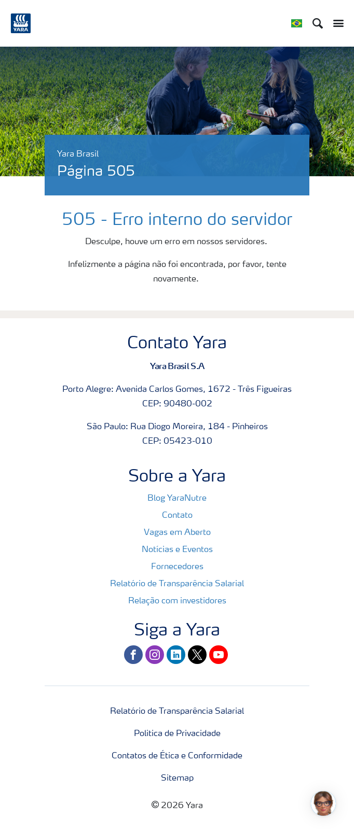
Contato (177, 516)
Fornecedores (177, 567)
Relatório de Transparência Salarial (177, 584)
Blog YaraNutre (177, 498)
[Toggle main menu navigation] (336, 23)
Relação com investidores (177, 601)
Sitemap (177, 778)
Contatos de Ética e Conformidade (177, 756)
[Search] (317, 23)
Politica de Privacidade (177, 734)
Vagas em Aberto (177, 533)
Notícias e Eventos (177, 550)
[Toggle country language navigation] (296, 23)
